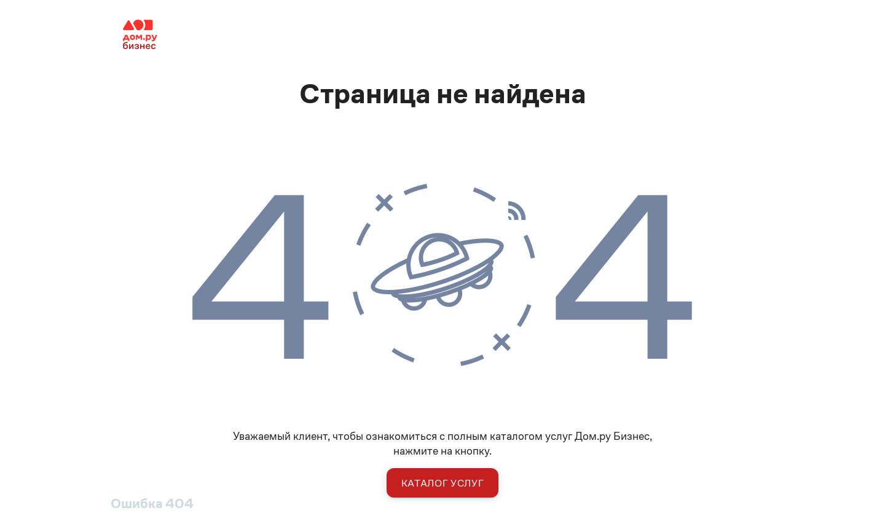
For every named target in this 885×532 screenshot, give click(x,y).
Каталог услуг (442, 483)
